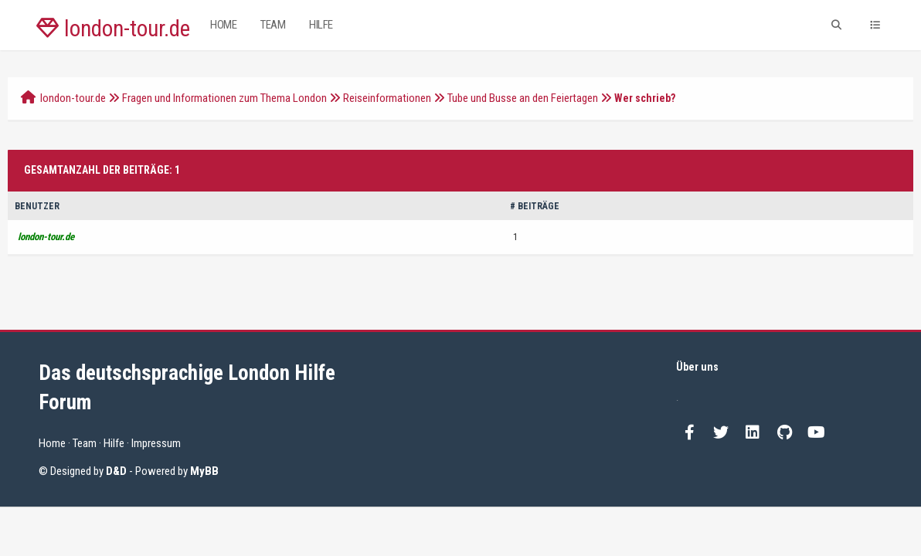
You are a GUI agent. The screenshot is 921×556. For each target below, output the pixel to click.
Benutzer (37, 206)
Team (272, 25)
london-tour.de (113, 28)
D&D (116, 471)
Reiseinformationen (387, 98)
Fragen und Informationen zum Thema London (224, 98)
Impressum (156, 443)
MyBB (204, 471)
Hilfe (321, 25)
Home (223, 25)
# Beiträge (534, 206)
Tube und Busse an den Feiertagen (522, 98)
